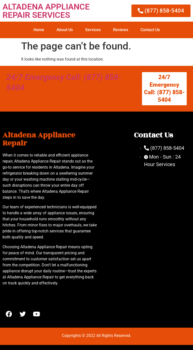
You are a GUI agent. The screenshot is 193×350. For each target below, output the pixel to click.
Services (93, 29)
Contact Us (150, 29)
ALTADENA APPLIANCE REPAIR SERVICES (46, 11)
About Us (65, 29)
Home (38, 29)
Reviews (120, 29)
